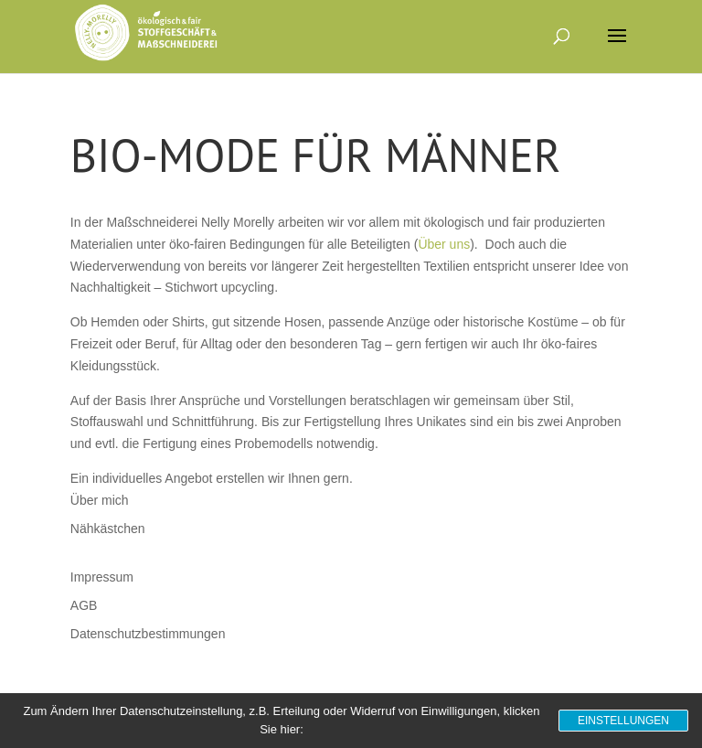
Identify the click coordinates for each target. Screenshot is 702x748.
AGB (84, 605)
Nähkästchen (107, 528)
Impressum (101, 577)
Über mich (99, 500)
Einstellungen (623, 720)
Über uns (444, 244)
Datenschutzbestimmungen (148, 633)
